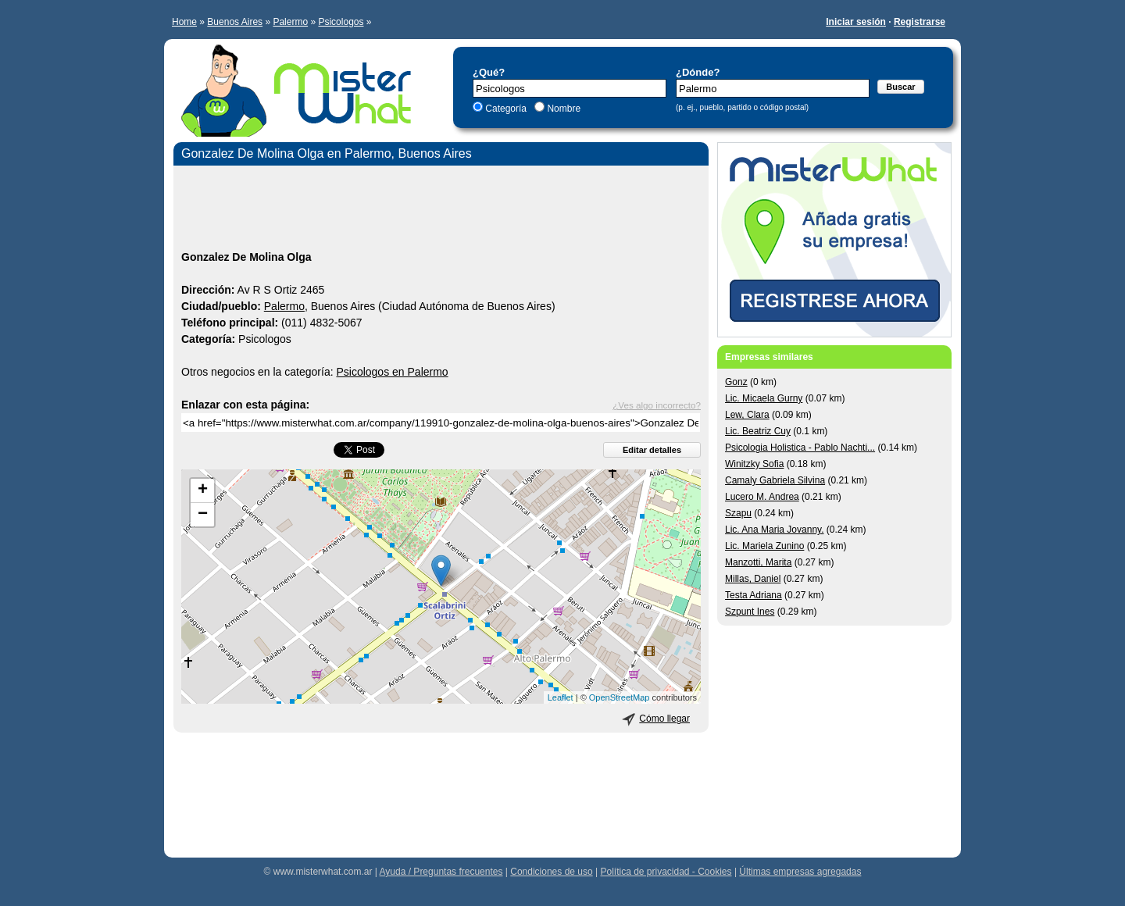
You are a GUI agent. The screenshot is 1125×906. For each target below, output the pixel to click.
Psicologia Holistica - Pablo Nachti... (800, 447)
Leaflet (560, 697)
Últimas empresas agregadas (800, 871)
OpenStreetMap (619, 697)
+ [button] (203, 490)
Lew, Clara (747, 414)
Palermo (290, 21)
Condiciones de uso (551, 871)
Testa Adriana (753, 595)
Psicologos (340, 21)
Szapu (738, 513)
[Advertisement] (441, 210)
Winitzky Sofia (754, 463)
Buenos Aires (234, 21)
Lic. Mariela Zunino (764, 545)
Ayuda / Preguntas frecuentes (441, 871)
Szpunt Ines (749, 611)
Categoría (506, 108)
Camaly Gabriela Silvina (775, 480)
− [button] (203, 514)
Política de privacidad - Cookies (665, 871)
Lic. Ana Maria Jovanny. (774, 529)
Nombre (562, 108)
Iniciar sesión (856, 21)
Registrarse (919, 21)
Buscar (900, 86)
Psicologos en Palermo (392, 372)
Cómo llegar (664, 718)
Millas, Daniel (752, 578)
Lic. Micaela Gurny (763, 398)
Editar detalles (652, 450)
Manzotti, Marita (758, 562)
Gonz (736, 381)
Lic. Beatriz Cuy (758, 431)
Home (184, 21)
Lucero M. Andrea (762, 496)
